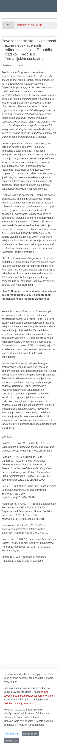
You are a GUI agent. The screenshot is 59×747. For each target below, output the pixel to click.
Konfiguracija (11, 733)
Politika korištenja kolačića (18, 703)
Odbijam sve (11, 740)
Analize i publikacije (29, 25)
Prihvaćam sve (30, 733)
